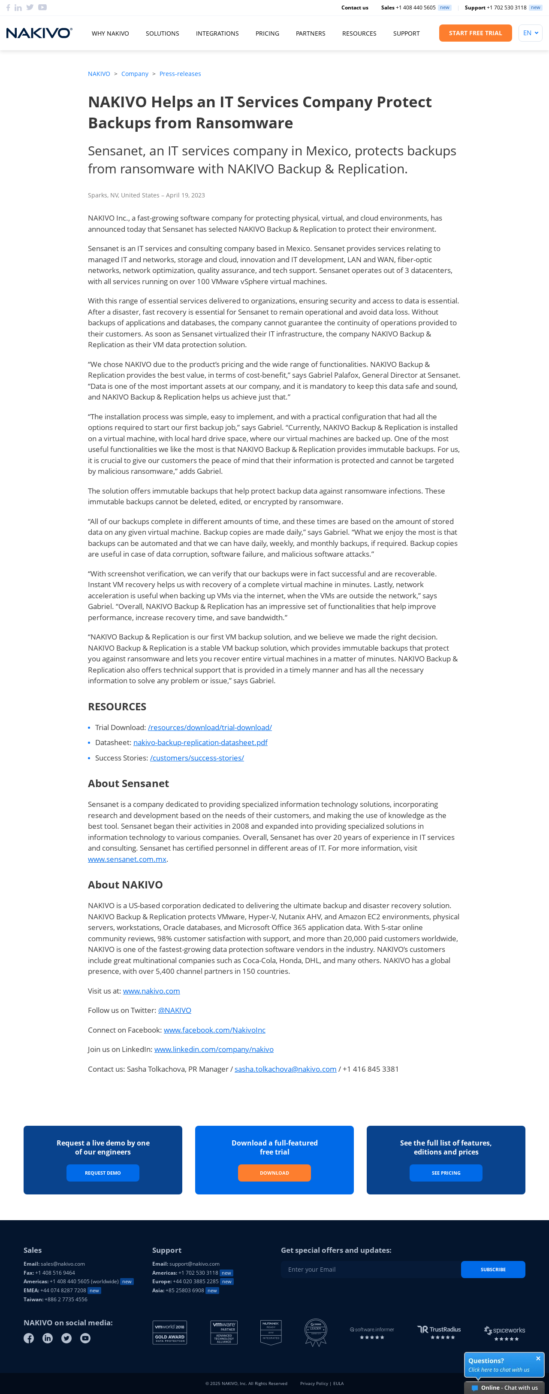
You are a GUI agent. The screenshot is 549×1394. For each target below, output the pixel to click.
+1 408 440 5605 (408, 8)
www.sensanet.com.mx (127, 859)
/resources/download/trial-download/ (210, 727)
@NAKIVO (174, 1010)
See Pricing (446, 1173)
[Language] (531, 33)
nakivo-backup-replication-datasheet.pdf (200, 742)
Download (274, 1173)
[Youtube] (85, 1338)
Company (134, 74)
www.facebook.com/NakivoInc (214, 1030)
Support (406, 33)
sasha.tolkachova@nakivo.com (286, 1069)
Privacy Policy (314, 1383)
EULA (338, 1383)
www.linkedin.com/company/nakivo (214, 1049)
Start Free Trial (475, 33)
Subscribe (493, 1269)
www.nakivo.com (151, 991)
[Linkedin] (47, 1338)
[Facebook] (29, 1338)
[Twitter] (66, 1338)
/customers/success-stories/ (197, 758)
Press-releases (180, 74)
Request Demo (103, 1173)
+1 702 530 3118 (496, 8)
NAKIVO (99, 74)
